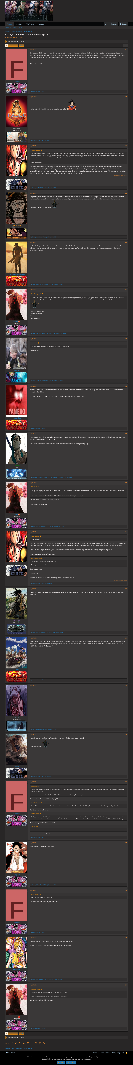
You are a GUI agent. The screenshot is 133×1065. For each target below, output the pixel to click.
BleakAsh (16, 969)
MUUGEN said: (35, 803)
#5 (126, 242)
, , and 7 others (52, 477)
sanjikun (17, 875)
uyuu (17, 178)
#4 (126, 193)
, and (45, 188)
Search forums (17, 27)
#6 (126, 289)
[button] (23, 24)
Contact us (96, 1053)
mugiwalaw (16, 418)
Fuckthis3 (9, 37)
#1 (126, 49)
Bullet (17, 766)
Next (21, 45)
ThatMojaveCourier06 (17, 274)
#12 (126, 589)
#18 (126, 890)
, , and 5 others (45, 885)
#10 (126, 483)
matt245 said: (35, 536)
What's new (30, 24)
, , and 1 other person (49, 333)
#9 (126, 433)
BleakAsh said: (35, 989)
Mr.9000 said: (35, 814)
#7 (126, 339)
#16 (126, 782)
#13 (126, 638)
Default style (10, 1053)
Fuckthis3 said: (35, 150)
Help (123, 1053)
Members (41, 24)
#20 (126, 985)
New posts (8, 27)
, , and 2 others (47, 284)
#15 (126, 734)
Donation (19, 24)
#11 (126, 532)
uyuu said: (34, 343)
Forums (9, 24)
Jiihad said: (34, 487)
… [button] (14, 45)
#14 (126, 685)
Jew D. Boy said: (36, 294)
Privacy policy (116, 1053)
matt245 (17, 371)
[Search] (123, 24)
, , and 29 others (46, 237)
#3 (126, 146)
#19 (126, 937)
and (41, 140)
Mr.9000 (17, 670)
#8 (126, 386)
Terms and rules (105, 1053)
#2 (126, 97)
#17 (126, 843)
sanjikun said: (35, 894)
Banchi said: (34, 826)
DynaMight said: (36, 558)
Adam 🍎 (16, 321)
